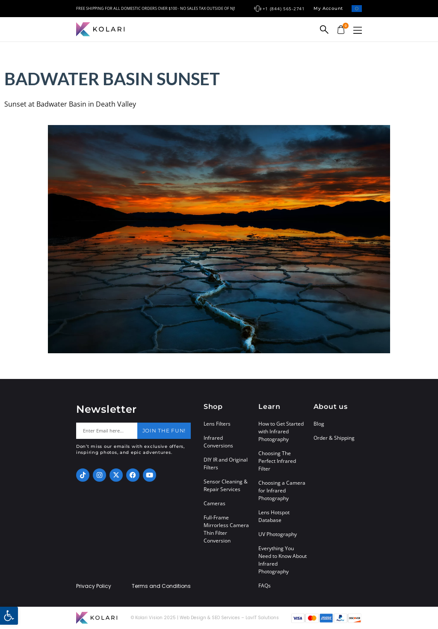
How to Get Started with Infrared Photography (281, 431)
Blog (319, 423)
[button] (357, 30)
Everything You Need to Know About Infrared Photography (282, 560)
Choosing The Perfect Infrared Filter (277, 461)
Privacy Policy (93, 586)
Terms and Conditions (161, 586)
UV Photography (277, 534)
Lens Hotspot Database (274, 516)
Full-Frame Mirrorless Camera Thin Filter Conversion (226, 529)
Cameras (214, 503)
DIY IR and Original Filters (226, 463)
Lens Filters (217, 423)
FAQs (264, 585)
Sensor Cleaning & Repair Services (226, 485)
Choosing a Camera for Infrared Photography (281, 490)
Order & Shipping (334, 437)
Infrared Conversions (218, 441)
